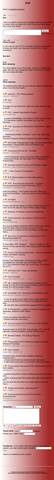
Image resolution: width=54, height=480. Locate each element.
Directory (45, 473)
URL (28, 425)
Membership (37, 471)
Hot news (19, 473)
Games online (15, 471)
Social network (12, 473)
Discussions (25, 473)
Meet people (39, 473)
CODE (22, 425)
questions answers (16, 9)
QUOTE (16, 425)
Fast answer (24, 33)
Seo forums (32, 473)
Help (32, 471)
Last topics (22, 471)
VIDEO (38, 425)
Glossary (28, 471)
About (42, 471)
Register (37, 431)
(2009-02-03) (11, 15)
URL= (32, 425)
